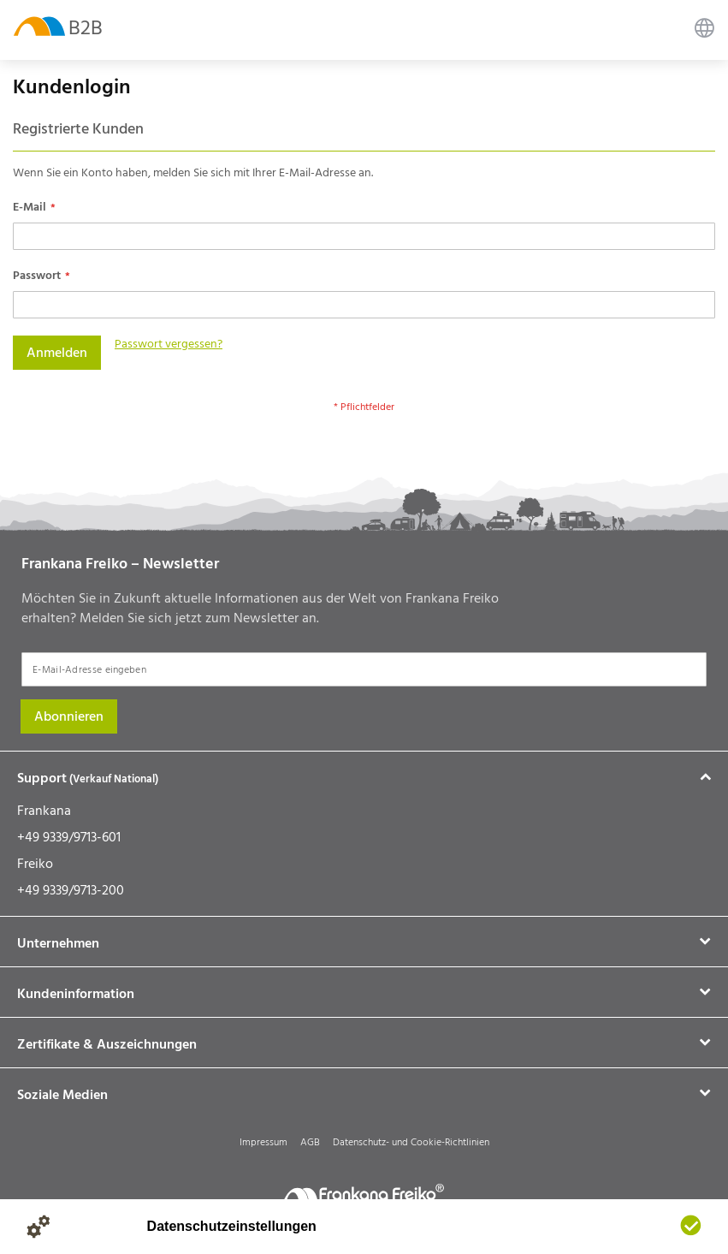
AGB (310, 1142)
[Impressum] (107, 1226)
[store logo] (39, 25)
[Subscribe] (69, 716)
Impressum (263, 1142)
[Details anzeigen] (38, 1226)
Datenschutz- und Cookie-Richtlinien (411, 1142)
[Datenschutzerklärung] (72, 1226)
